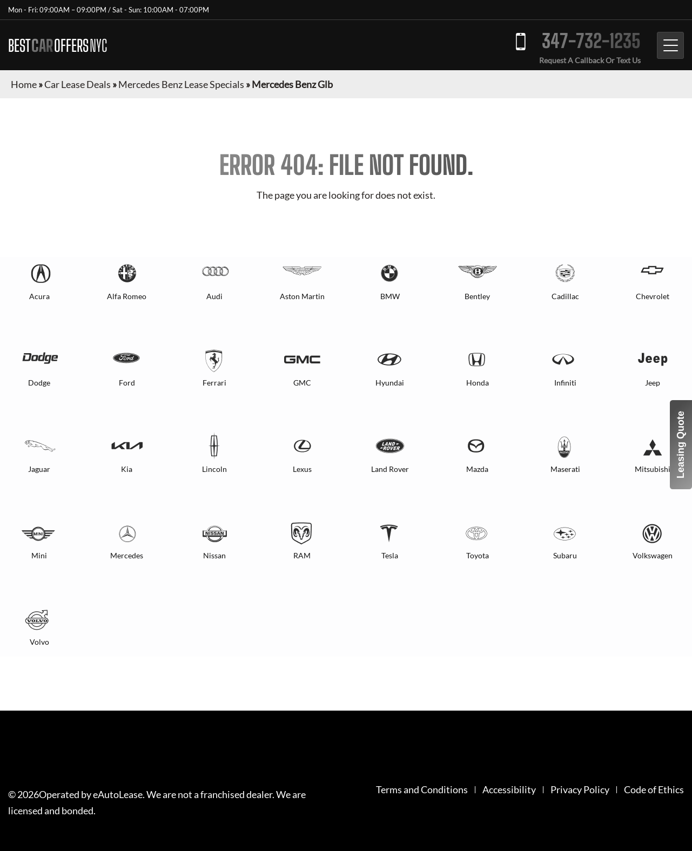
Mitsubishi (652, 469)
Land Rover (390, 469)
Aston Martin (302, 296)
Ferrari (214, 382)
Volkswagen (653, 555)
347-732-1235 (591, 41)
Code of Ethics (654, 789)
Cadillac (565, 296)
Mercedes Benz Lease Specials (181, 84)
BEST (57, 45)
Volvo (39, 641)
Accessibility (509, 789)
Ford (127, 382)
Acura (39, 296)
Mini (39, 555)
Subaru (565, 555)
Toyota (477, 555)
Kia (126, 469)
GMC (302, 382)
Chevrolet (652, 296)
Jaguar (39, 469)
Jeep (652, 382)
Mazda (477, 469)
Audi (214, 296)
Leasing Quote (680, 444)
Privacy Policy (579, 789)
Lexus (302, 469)
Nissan (214, 555)
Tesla (389, 555)
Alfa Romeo (126, 296)
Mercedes (126, 555)
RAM (302, 555)
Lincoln (214, 469)
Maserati (565, 469)
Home (24, 84)
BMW (390, 296)
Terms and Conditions (422, 789)
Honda (477, 382)
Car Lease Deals (77, 84)
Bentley (477, 296)
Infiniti (565, 382)
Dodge (39, 382)
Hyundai (389, 382)
